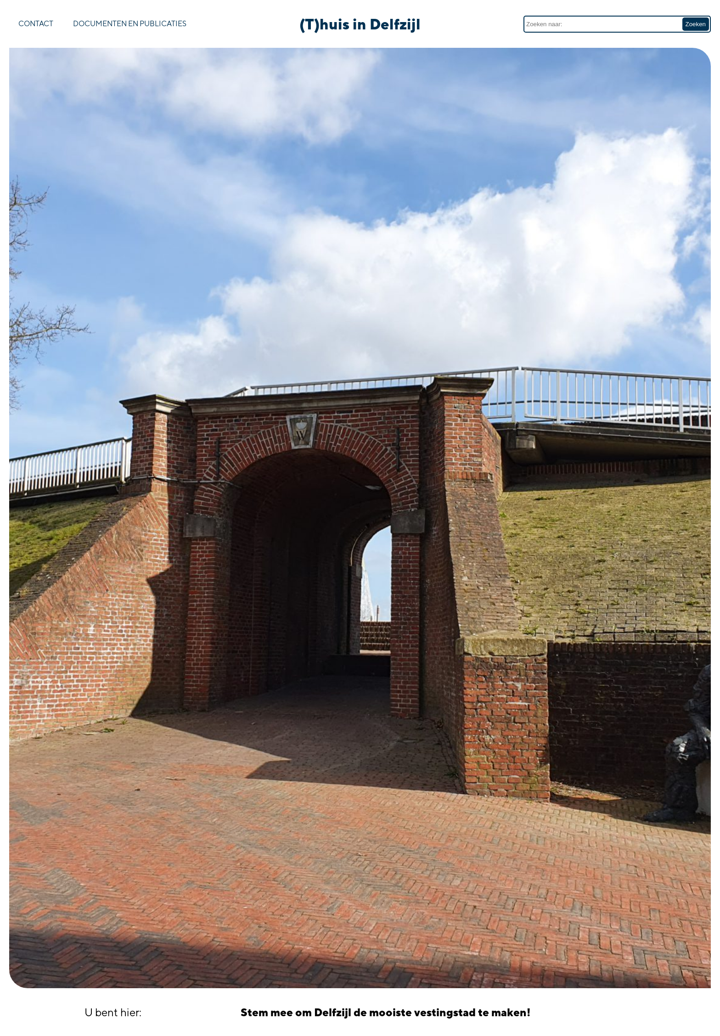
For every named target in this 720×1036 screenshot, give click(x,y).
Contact (35, 23)
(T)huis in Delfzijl (360, 24)
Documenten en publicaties (129, 23)
